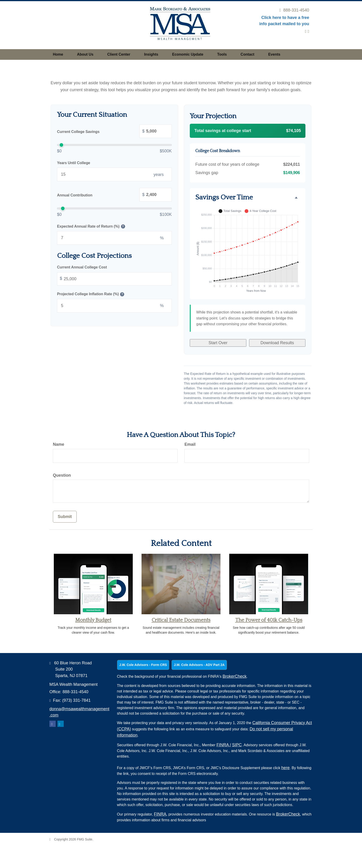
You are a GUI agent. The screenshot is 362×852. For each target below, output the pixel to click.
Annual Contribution (114, 195)
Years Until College (73, 163)
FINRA (224, 745)
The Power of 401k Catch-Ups (268, 620)
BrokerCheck (235, 676)
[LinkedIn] (306, 31)
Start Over (217, 342)
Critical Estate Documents (181, 620)
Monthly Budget (93, 620)
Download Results (277, 342)
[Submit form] (65, 517)
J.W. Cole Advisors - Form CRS (143, 665)
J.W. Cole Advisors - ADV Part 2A (199, 665)
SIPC (237, 745)
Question (62, 475)
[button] (85, 54)
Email (190, 444)
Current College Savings (114, 131)
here (285, 767)
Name (58, 444)
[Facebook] (308, 31)
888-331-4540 (294, 10)
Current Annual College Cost (82, 267)
